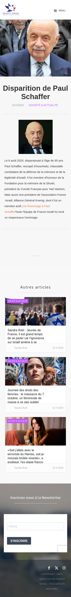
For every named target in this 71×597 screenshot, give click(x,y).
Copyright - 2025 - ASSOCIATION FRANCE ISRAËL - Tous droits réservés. (52, 581)
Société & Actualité (43, 105)
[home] (27, 9)
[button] (60, 10)
